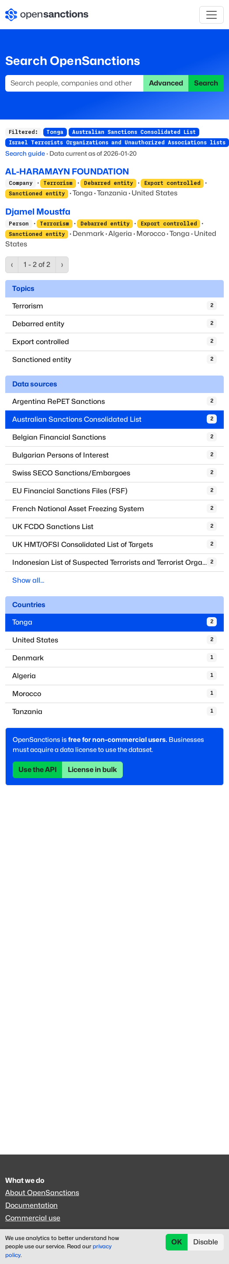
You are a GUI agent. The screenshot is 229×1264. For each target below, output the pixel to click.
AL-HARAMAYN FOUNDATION (67, 171)
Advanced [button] (166, 83)
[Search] (74, 83)
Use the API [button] (37, 769)
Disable (205, 1242)
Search (206, 83)
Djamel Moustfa (37, 211)
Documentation (31, 1205)
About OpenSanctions (42, 1193)
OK (176, 1242)
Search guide (25, 153)
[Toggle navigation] (211, 15)
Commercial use (32, 1218)
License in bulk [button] (92, 769)
